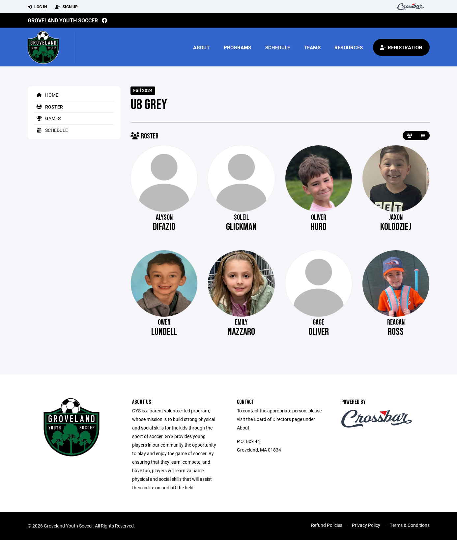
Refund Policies (326, 525)
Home (46, 95)
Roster (48, 107)
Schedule (277, 47)
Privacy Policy (366, 525)
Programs (237, 47)
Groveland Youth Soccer (63, 20)
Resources (348, 47)
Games (47, 118)
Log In (37, 7)
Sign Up (66, 7)
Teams (312, 47)
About (201, 47)
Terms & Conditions (410, 525)
